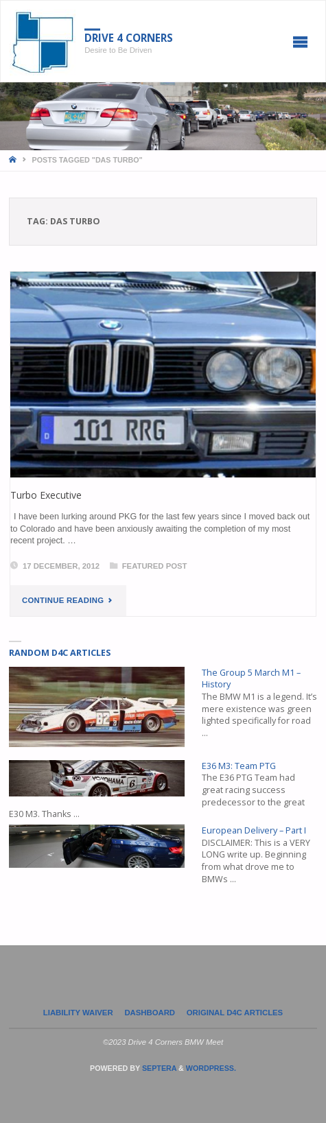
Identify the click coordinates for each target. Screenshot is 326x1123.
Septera (158, 1068)
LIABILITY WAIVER (78, 1012)
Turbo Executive (46, 494)
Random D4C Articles (59, 653)
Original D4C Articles (235, 1012)
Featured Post (154, 566)
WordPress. (211, 1068)
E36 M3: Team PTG (239, 766)
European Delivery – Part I (254, 830)
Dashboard (149, 1012)
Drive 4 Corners (128, 38)
